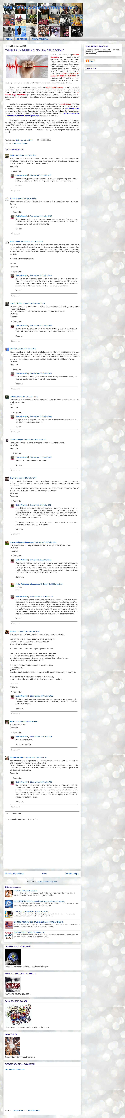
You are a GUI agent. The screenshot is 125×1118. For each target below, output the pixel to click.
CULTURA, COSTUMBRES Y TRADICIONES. (31, 911)
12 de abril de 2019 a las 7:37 (41, 782)
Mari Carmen (15, 241)
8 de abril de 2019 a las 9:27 (40, 175)
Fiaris (12, 721)
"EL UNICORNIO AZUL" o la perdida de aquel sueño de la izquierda (39, 901)
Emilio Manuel (21, 175)
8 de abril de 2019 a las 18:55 (41, 416)
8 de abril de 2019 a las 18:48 (41, 326)
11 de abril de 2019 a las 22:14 (34, 757)
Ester (12, 155)
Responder (14, 166)
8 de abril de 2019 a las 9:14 (25, 155)
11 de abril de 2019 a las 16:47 (28, 631)
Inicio (44, 874)
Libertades (17, 143)
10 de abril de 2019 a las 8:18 (51, 584)
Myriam (13, 631)
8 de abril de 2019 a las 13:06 (41, 275)
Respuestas (17, 171)
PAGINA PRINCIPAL (40, 39)
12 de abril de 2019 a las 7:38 (41, 737)
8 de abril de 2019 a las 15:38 (34, 439)
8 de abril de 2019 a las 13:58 (25, 349)
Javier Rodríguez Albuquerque (22, 542)
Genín (12, 396)
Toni (12, 198)
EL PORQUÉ (22, 39)
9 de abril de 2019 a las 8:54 (45, 542)
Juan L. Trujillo (16, 303)
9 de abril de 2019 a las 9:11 (40, 560)
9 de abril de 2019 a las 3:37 (25, 478)
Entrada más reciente (14, 874)
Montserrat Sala (16, 757)
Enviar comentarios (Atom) (47, 882)
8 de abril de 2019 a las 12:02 (41, 216)
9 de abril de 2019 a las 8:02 (40, 505)
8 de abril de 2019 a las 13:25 (34, 303)
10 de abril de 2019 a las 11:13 (41, 596)
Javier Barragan (16, 439)
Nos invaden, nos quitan (15, 1069)
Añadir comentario (13, 813)
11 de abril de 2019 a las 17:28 (41, 696)
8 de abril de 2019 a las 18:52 (41, 373)
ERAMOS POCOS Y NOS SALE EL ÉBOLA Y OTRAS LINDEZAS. (38, 922)
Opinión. (25, 143)
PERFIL (9, 39)
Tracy (12, 478)
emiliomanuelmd (34, 1110)
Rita (11, 349)
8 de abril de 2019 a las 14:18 (27, 396)
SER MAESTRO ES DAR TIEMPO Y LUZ (29, 932)
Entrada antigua (72, 874)
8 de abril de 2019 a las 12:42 (32, 241)
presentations (18, 1110)
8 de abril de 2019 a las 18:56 (41, 457)
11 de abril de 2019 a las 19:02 (26, 721)
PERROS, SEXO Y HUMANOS (25, 891)
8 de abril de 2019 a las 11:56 (25, 198)
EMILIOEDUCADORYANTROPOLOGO (40, 7)
